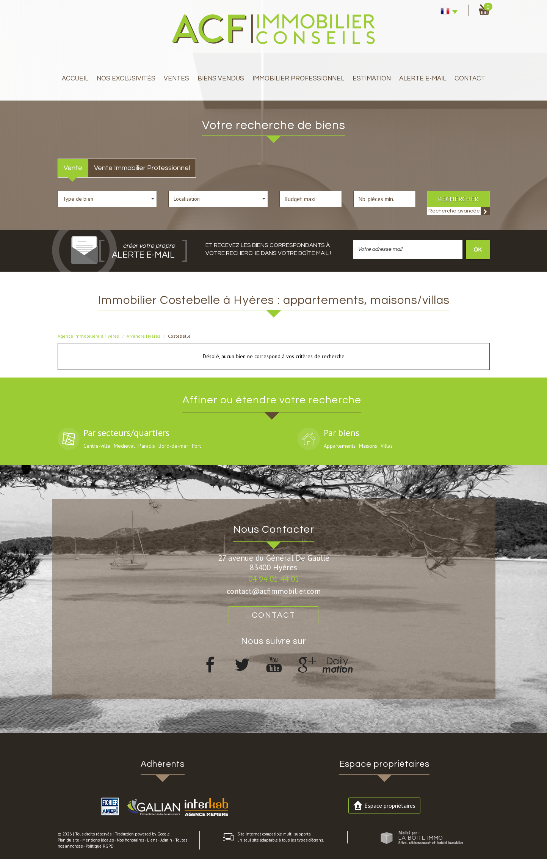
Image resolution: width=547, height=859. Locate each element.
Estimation (372, 78)
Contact (470, 78)
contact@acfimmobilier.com (274, 591)
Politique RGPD (100, 846)
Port (196, 445)
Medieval (124, 445)
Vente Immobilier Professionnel (142, 167)
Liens (152, 840)
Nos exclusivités (126, 78)
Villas (387, 445)
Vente (73, 167)
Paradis (146, 445)
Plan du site (68, 840)
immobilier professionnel (298, 78)
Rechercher (458, 198)
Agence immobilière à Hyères (88, 336)
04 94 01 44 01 (273, 579)
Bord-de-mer (173, 445)
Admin (166, 840)
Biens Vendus (220, 78)
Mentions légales (98, 840)
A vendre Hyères (143, 336)
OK (477, 249)
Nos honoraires (130, 840)
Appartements (340, 445)
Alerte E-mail (422, 78)
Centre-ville (96, 445)
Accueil (75, 78)
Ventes (176, 78)
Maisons (368, 445)
